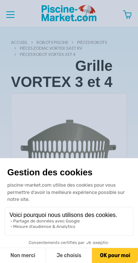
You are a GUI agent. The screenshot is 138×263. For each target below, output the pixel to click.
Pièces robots (92, 42)
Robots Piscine (52, 42)
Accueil (19, 42)
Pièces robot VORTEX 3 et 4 (47, 54)
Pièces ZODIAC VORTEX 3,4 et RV (51, 48)
